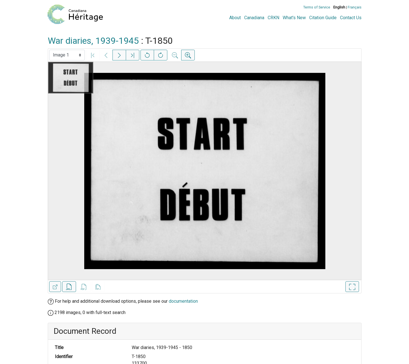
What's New (294, 17)
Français (355, 7)
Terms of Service (316, 7)
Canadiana (254, 17)
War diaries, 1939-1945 (93, 40)
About (235, 17)
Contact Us (351, 17)
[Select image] (67, 55)
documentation (183, 301)
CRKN (273, 17)
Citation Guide (323, 17)
